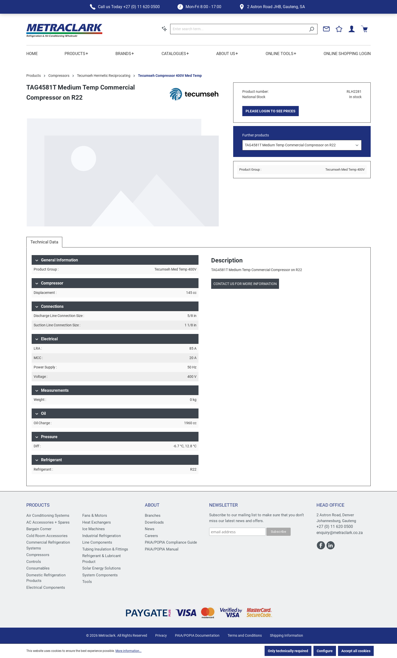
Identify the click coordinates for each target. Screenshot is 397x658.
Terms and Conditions (245, 635)
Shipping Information (286, 635)
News (149, 529)
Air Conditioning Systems (47, 515)
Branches (153, 515)
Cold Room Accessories (47, 535)
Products (38, 505)
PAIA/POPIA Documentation (197, 635)
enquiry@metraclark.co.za (339, 532)
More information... (128, 651)
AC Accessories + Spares (48, 522)
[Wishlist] (339, 29)
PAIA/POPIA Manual (161, 549)
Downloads (154, 522)
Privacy (161, 635)
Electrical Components (45, 587)
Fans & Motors (94, 515)
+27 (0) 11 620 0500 (334, 526)
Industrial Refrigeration (101, 535)
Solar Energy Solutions (101, 568)
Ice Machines (93, 529)
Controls (33, 561)
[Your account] (351, 29)
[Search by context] (164, 28)
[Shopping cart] (364, 29)
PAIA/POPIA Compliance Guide (171, 542)
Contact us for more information (245, 284)
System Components (100, 575)
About (152, 505)
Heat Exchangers (96, 522)
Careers (151, 535)
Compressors (37, 555)
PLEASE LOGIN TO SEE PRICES (270, 111)
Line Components (97, 542)
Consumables (38, 568)
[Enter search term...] (238, 29)
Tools (87, 581)
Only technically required (288, 651)
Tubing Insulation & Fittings (105, 549)
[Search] (311, 29)
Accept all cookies (355, 651)
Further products (255, 135)
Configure (325, 651)
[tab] (44, 242)
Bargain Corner (38, 529)
